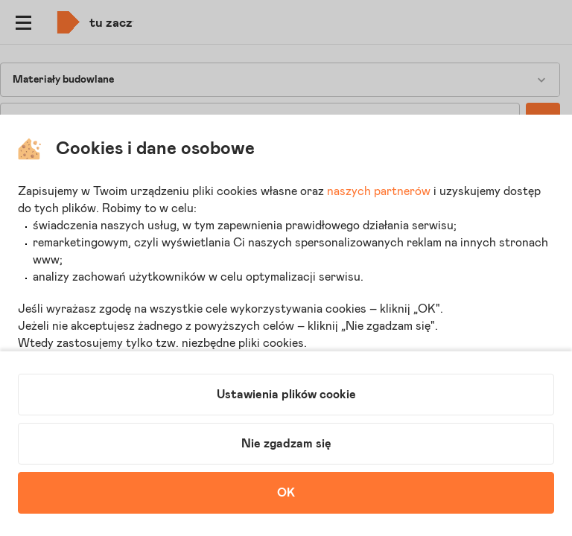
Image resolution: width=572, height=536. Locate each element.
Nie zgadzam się (286, 444)
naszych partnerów (378, 191)
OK (286, 493)
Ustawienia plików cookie (286, 395)
